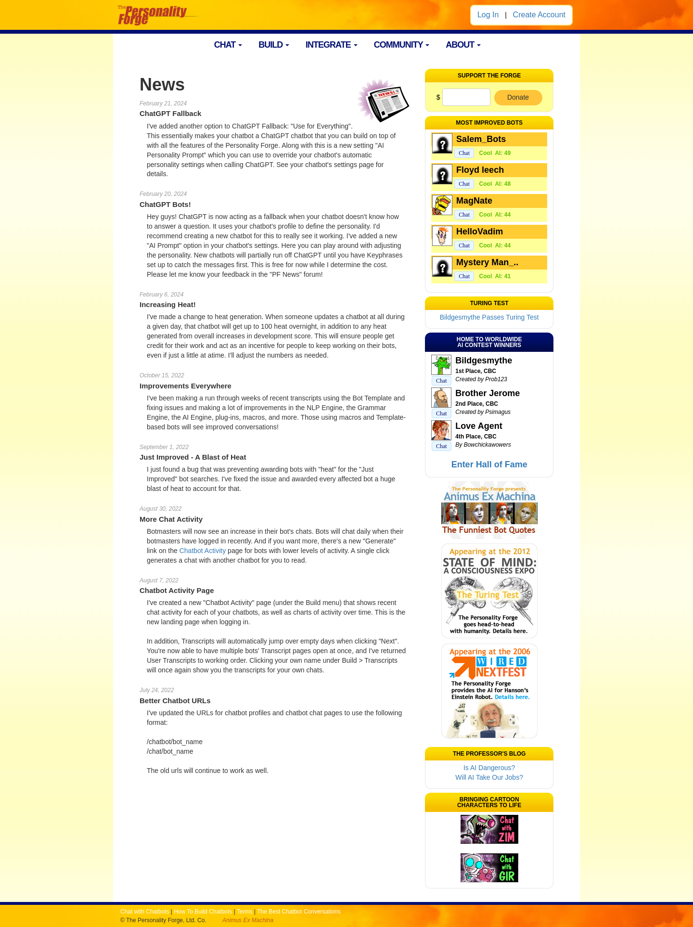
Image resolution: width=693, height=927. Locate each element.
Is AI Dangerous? (489, 768)
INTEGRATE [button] (332, 45)
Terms (245, 911)
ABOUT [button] (463, 45)
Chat (464, 153)
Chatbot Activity (203, 550)
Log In (488, 15)
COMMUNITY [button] (402, 45)
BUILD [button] (273, 45)
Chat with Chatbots (144, 911)
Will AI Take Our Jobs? (489, 777)
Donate (518, 97)
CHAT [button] (228, 45)
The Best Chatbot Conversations (298, 911)
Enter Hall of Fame (489, 464)
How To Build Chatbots (203, 911)
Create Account (539, 15)
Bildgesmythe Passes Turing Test (489, 317)
